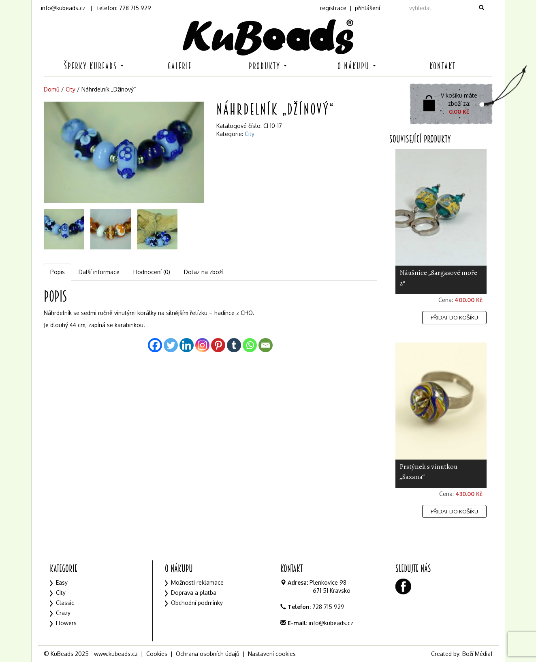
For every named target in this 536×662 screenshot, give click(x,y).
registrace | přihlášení (350, 7)
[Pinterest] (218, 345)
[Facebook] (155, 345)
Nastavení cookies (272, 653)
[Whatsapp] (250, 345)
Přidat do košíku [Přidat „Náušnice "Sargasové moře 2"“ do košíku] (454, 317)
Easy (62, 582)
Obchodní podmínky (197, 602)
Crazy (63, 612)
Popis (57, 271)
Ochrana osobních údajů (207, 653)
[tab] (58, 272)
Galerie (180, 66)
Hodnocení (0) (151, 271)
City (70, 89)
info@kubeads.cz (63, 7)
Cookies (156, 653)
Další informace (99, 271)
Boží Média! (477, 653)
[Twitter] (171, 345)
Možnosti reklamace (197, 582)
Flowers (66, 622)
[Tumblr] (234, 345)
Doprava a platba (193, 592)
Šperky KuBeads (94, 66)
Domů (52, 89)
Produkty (268, 66)
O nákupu (356, 66)
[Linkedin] (186, 345)
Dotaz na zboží (203, 271)
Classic (65, 602)
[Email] (265, 345)
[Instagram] (202, 345)
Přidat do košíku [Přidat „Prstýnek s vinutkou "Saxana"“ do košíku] (454, 511)
